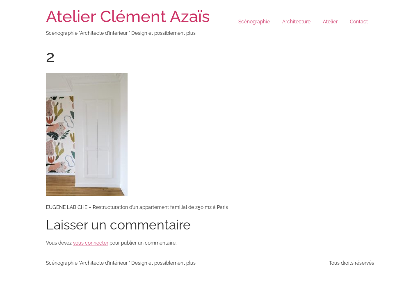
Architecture (296, 22)
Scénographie (254, 22)
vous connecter (90, 243)
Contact (359, 22)
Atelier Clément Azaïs (128, 16)
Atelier (330, 22)
